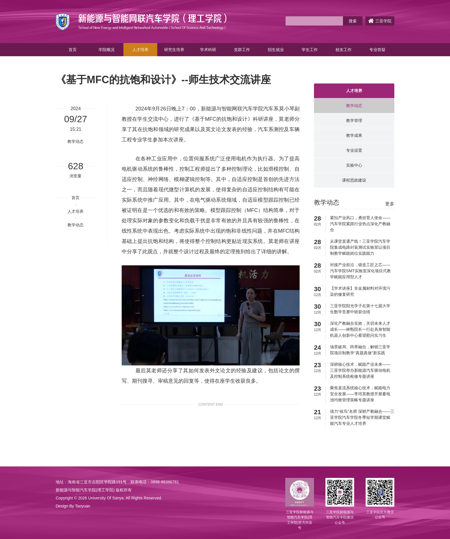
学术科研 (208, 49)
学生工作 (310, 49)
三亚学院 (379, 21)
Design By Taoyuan (73, 506)
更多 (389, 203)
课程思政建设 (354, 180)
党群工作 (242, 49)
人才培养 (140, 49)
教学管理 (354, 120)
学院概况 (106, 49)
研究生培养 (174, 49)
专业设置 (354, 150)
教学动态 (75, 225)
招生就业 (276, 49)
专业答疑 (377, 49)
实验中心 (354, 165)
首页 (73, 49)
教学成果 (354, 135)
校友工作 (343, 49)
